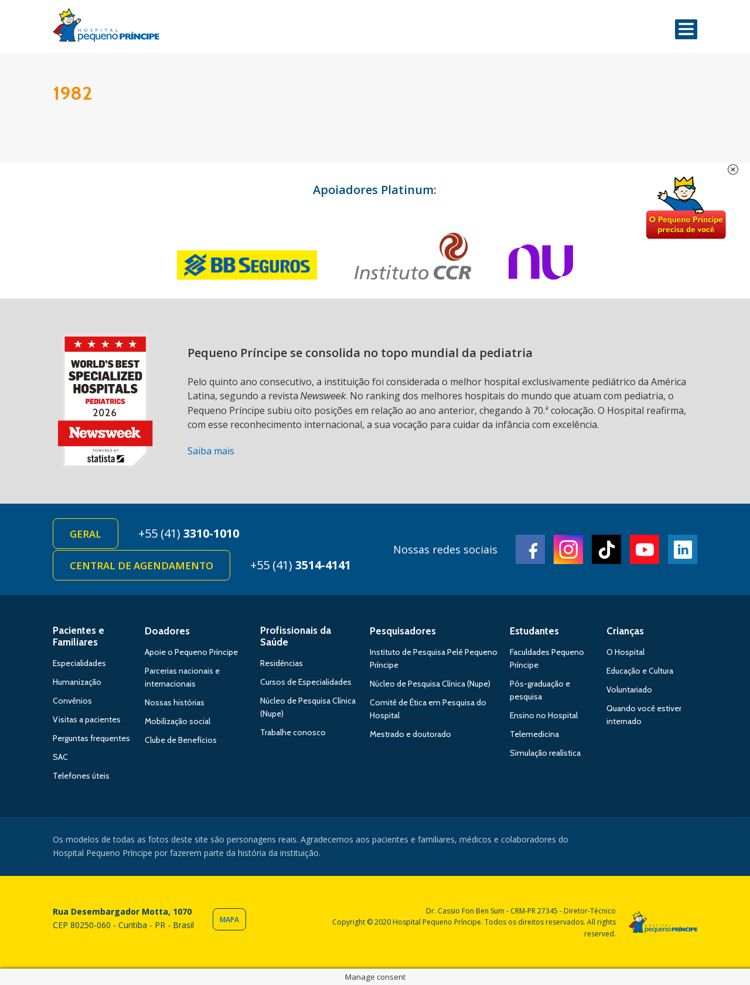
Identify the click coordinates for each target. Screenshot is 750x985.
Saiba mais (211, 450)
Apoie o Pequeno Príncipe (191, 652)
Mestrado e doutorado (410, 734)
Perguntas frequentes (91, 738)
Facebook (530, 549)
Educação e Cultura (639, 670)
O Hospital (625, 652)
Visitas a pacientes (87, 719)
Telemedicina (534, 734)
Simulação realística (545, 753)
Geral (85, 534)
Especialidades (79, 663)
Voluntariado (629, 689)
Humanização (77, 682)
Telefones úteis (81, 775)
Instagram (568, 549)
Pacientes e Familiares (78, 636)
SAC (60, 757)
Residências (281, 663)
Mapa (229, 920)
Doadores (167, 631)
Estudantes (534, 631)
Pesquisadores (403, 631)
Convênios (72, 700)
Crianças (625, 631)
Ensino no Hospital (544, 715)
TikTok (606, 549)
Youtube (644, 549)
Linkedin (682, 549)
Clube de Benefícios (181, 740)
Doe (685, 208)
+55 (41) (188, 533)
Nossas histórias (174, 702)
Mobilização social (177, 721)
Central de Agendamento (141, 565)
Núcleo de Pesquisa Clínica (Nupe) (430, 683)
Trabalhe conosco (293, 732)
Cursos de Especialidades (306, 682)
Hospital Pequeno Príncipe (106, 27)
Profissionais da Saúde (295, 636)
